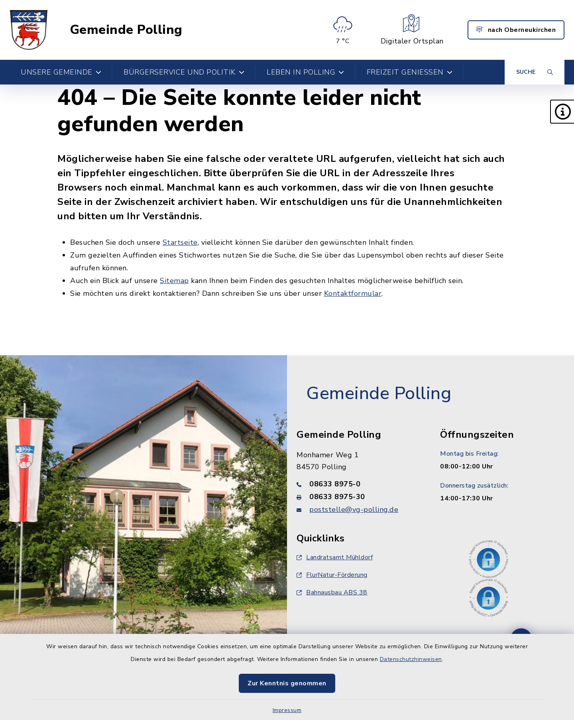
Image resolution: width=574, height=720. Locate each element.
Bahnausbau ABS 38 (332, 592)
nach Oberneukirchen (516, 30)
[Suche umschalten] (534, 72)
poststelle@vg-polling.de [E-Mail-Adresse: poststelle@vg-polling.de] (353, 509)
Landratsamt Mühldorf (335, 557)
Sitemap (174, 280)
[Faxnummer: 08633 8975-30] (359, 497)
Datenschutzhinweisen (411, 659)
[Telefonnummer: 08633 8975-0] (359, 484)
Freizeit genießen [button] (410, 72)
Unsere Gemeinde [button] (61, 72)
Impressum (287, 710)
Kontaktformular (353, 293)
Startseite (180, 242)
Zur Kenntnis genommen (287, 683)
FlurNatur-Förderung (332, 574)
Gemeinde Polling (126, 29)
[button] (562, 112)
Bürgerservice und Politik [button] (184, 72)
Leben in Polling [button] (305, 72)
